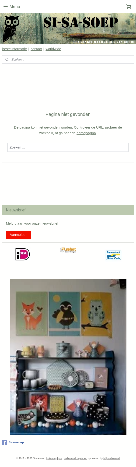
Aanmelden (18, 235)
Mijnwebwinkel (111, 458)
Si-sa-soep (13, 442)
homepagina (86, 133)
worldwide (53, 49)
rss (60, 458)
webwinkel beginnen (75, 458)
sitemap (51, 458)
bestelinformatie (14, 49)
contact (36, 49)
